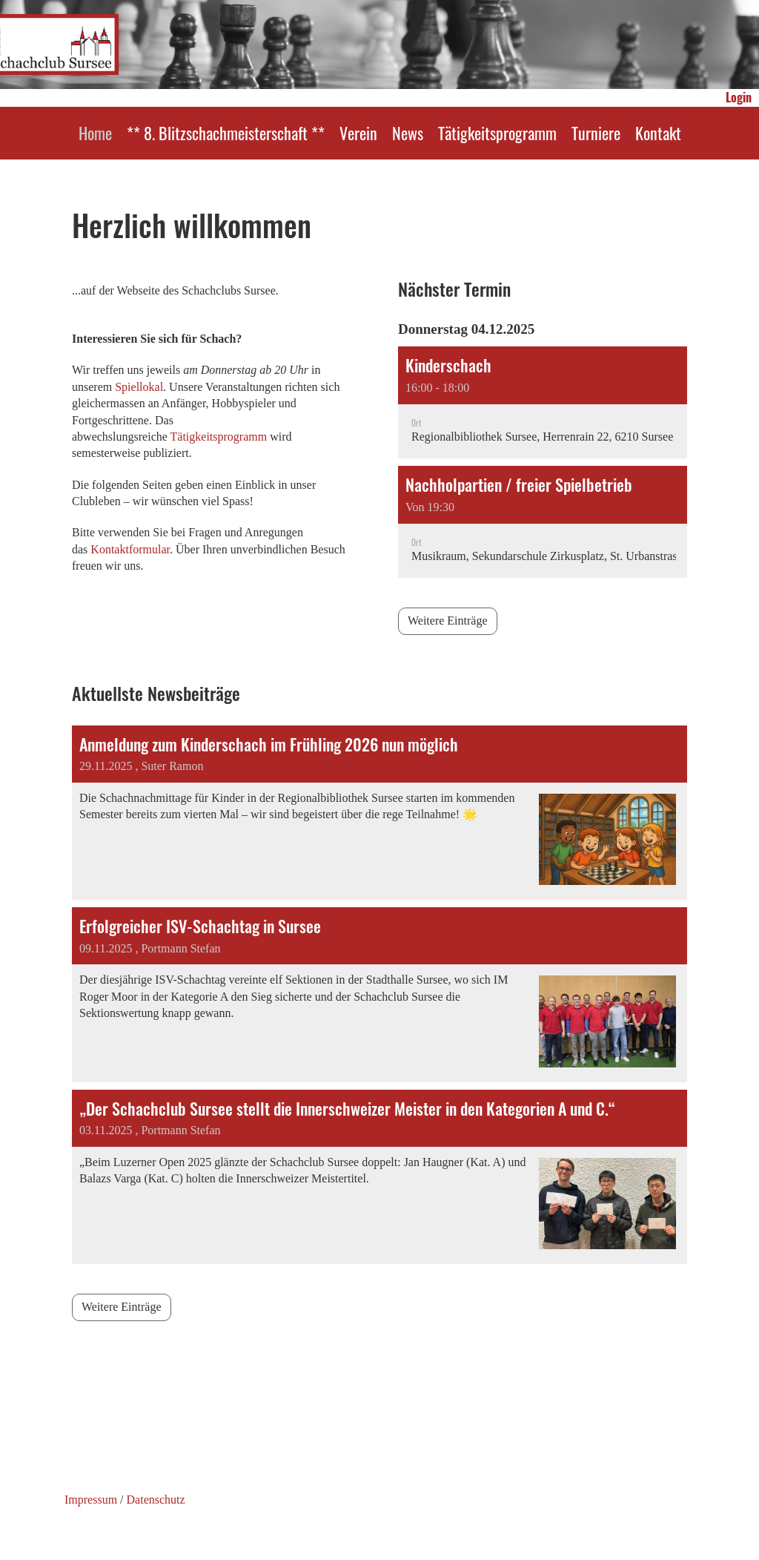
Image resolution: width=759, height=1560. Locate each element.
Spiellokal (139, 387)
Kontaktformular (130, 549)
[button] (542, 402)
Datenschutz (156, 1499)
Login (739, 97)
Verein (358, 133)
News (407, 133)
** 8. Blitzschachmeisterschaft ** (226, 133)
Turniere (595, 133)
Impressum (90, 1499)
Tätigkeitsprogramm (497, 133)
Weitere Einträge (448, 620)
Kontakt (658, 133)
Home (95, 133)
